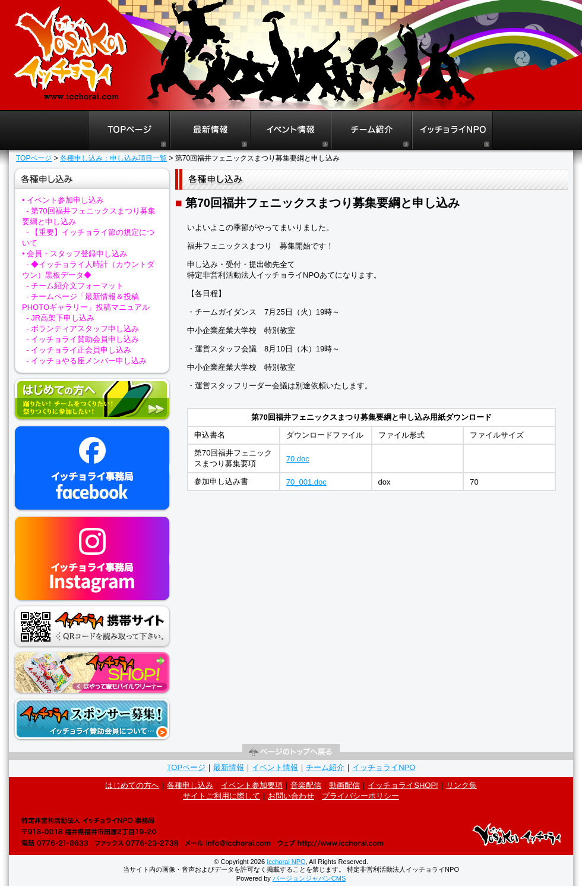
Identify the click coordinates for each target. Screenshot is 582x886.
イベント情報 (275, 767)
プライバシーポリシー (360, 795)
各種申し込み (190, 785)
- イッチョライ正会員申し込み (78, 349)
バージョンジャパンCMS (309, 878)
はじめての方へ (132, 785)
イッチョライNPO (452, 130)
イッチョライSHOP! (403, 785)
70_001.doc (306, 481)
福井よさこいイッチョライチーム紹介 (372, 130)
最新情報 (228, 767)
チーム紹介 (325, 767)
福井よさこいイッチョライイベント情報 (291, 130)
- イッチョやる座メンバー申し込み (86, 360)
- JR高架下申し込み (60, 317)
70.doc (297, 458)
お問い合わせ (291, 795)
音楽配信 (305, 785)
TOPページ (34, 158)
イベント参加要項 (252, 785)
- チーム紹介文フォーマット (75, 285)
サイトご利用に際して (221, 795)
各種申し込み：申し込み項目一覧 (113, 158)
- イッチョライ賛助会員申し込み (82, 339)
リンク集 (461, 785)
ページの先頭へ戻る (291, 752)
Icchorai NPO (286, 861)
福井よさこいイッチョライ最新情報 (210, 130)
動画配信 (344, 785)
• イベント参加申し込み (63, 200)
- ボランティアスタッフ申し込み (82, 328)
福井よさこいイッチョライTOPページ (129, 130)
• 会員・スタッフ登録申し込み (74, 253)
